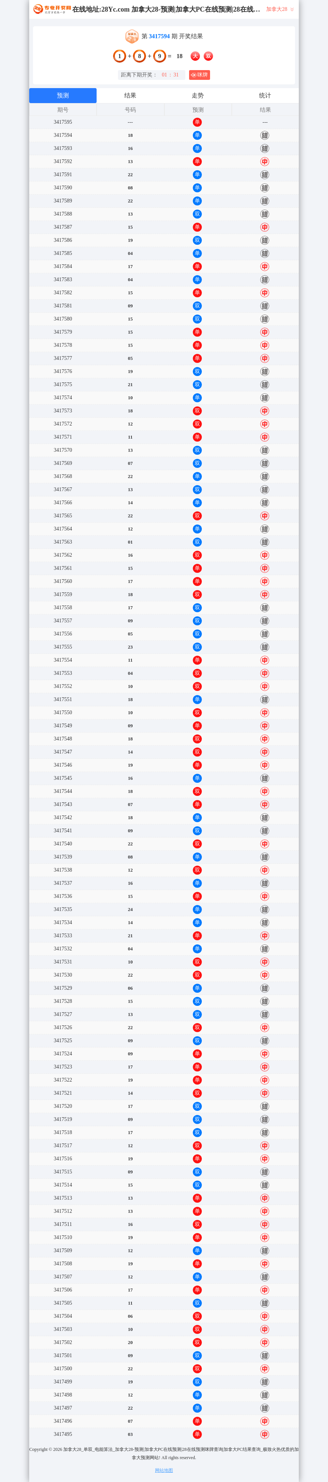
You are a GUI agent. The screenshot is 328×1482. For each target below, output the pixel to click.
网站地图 (164, 1470)
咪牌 (199, 75)
